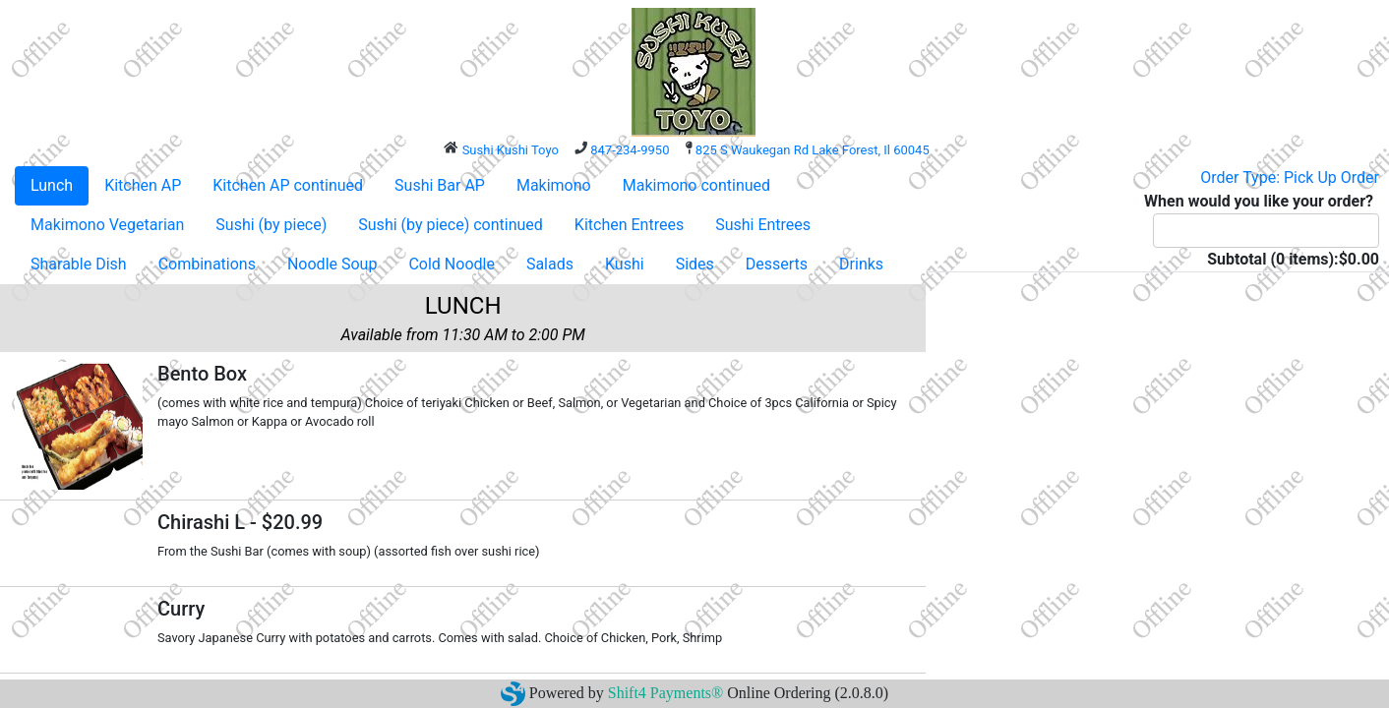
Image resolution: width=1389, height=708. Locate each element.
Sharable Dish (78, 264)
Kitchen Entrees (629, 224)
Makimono (553, 185)
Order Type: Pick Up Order (1289, 177)
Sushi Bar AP (439, 185)
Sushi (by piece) (271, 224)
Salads (550, 264)
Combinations (207, 264)
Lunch (51, 185)
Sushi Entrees (763, 224)
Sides (695, 264)
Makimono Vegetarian (107, 224)
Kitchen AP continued (287, 185)
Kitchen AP (142, 185)
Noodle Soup (332, 264)
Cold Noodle (451, 264)
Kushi (624, 264)
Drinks (861, 264)
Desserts (777, 264)
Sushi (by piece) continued (450, 224)
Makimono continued (696, 185)
